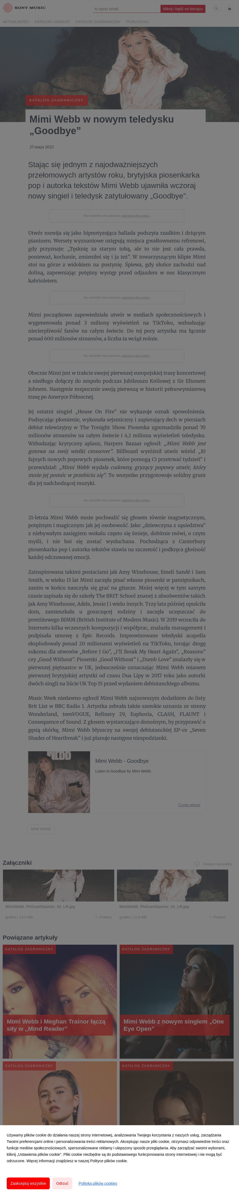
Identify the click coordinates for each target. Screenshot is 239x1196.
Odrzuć (62, 1183)
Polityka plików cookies (98, 1183)
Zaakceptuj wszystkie (28, 1183)
